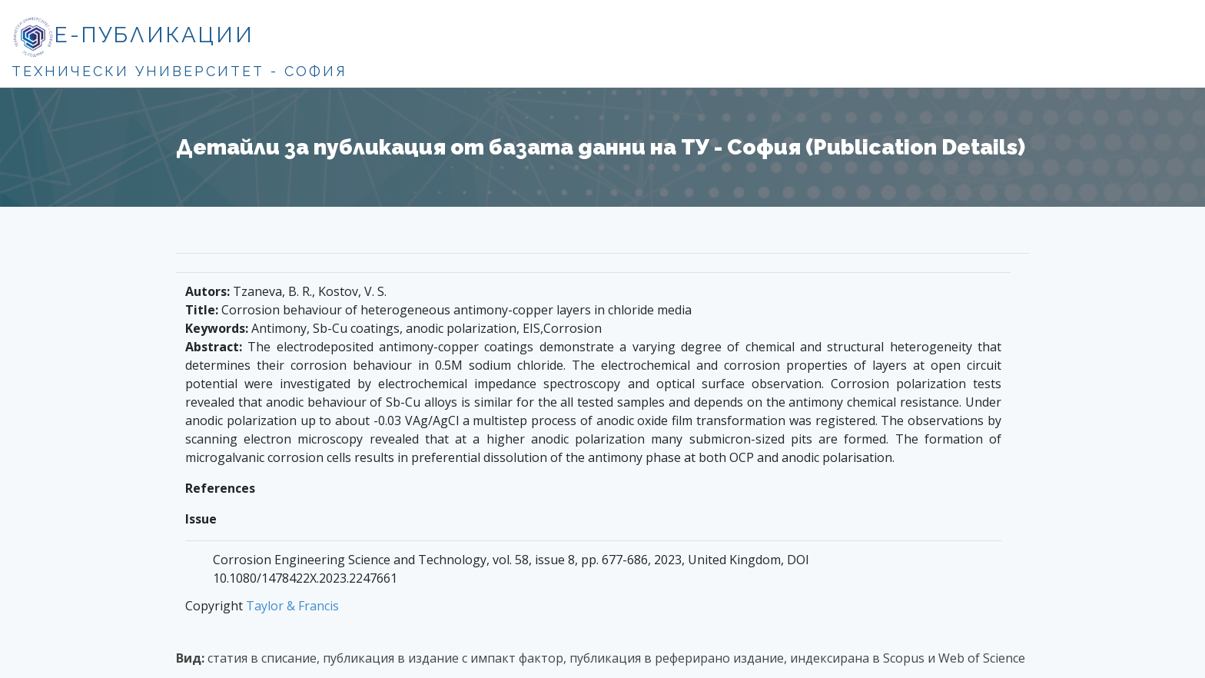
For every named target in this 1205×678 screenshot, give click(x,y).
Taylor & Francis (292, 605)
